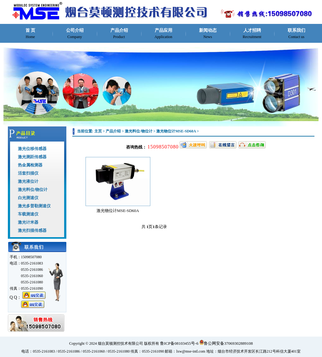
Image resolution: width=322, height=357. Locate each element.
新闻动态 (208, 33)
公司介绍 (75, 33)
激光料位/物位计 (33, 189)
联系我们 (296, 33)
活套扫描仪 (28, 173)
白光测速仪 (28, 197)
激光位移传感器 (32, 148)
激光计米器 (28, 222)
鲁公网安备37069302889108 (226, 343)
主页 (98, 131)
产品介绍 (119, 33)
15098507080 (163, 146)
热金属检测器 (30, 165)
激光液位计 (28, 181)
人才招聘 (252, 33)
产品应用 (163, 33)
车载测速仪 (28, 214)
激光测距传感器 (32, 156)
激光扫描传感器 (32, 230)
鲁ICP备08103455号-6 (179, 343)
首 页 (30, 33)
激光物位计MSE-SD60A (176, 131)
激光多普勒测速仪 (34, 206)
